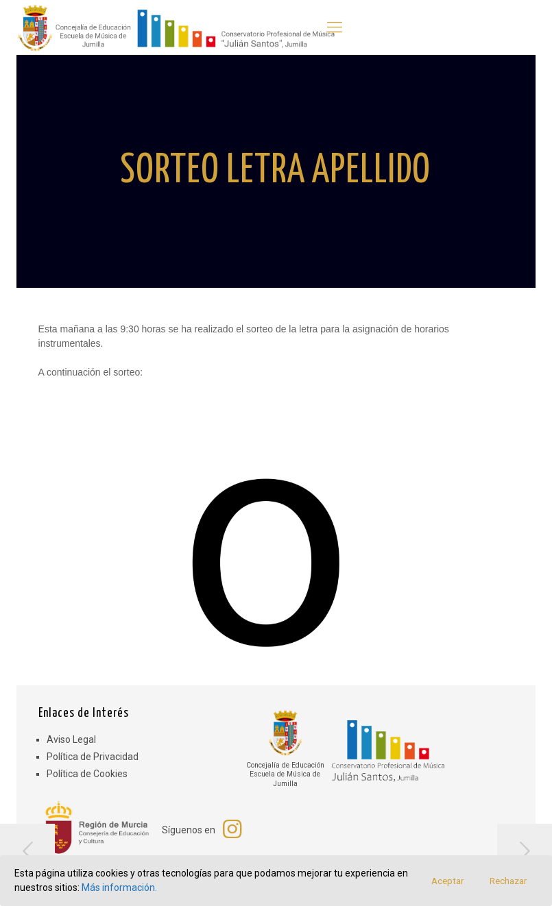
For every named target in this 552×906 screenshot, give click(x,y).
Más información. (119, 887)
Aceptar (447, 881)
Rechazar (508, 881)
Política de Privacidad (93, 756)
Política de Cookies (87, 773)
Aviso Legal (71, 739)
